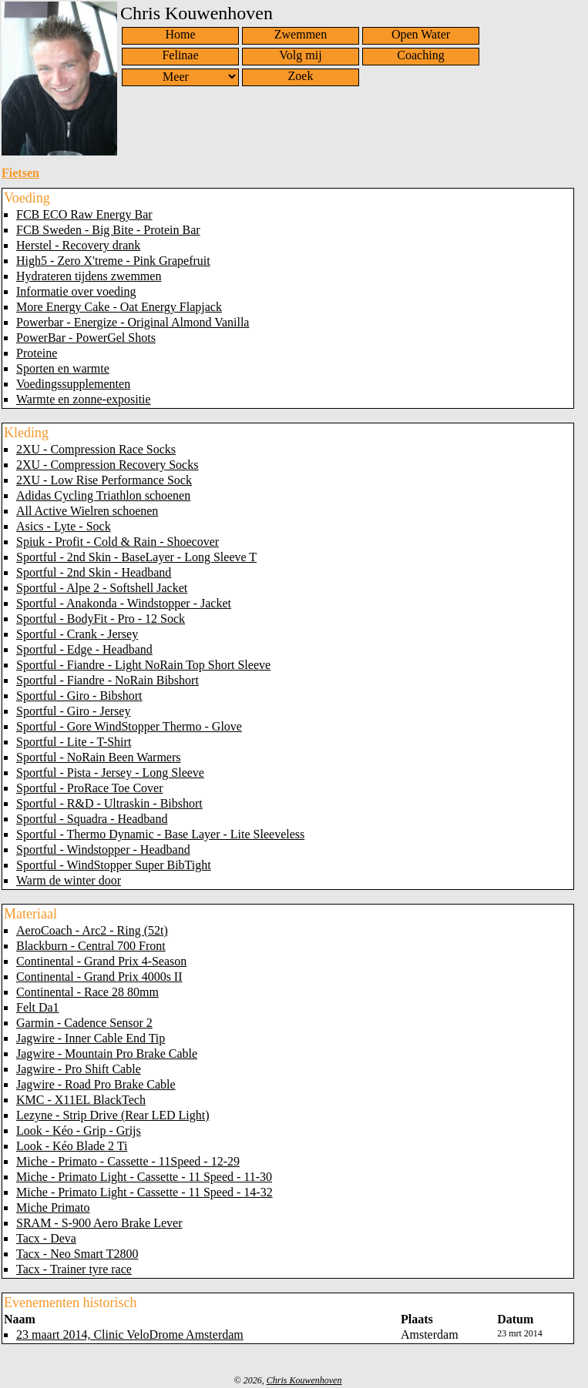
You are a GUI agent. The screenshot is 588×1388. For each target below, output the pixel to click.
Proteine (36, 353)
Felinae (180, 55)
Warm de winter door (68, 880)
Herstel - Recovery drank (78, 245)
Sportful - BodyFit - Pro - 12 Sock (100, 618)
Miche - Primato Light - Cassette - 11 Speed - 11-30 (144, 1176)
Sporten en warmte (62, 368)
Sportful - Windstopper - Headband (103, 849)
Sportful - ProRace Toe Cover (89, 787)
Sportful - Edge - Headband (84, 649)
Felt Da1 (37, 1007)
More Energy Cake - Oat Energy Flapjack (119, 306)
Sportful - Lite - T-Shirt (73, 741)
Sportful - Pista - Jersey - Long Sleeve (110, 772)
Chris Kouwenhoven (304, 1380)
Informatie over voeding (76, 291)
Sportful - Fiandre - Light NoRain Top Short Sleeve (143, 664)
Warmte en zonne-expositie (83, 399)
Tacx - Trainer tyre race (74, 1269)
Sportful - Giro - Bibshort (79, 695)
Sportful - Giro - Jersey (73, 710)
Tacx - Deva (46, 1238)
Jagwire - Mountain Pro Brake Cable (106, 1053)
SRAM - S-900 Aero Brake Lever (99, 1222)
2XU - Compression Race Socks (96, 449)
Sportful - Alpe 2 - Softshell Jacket (101, 587)
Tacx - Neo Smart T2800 (77, 1253)
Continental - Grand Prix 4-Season (101, 961)
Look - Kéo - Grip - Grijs (78, 1130)
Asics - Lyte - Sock (63, 526)
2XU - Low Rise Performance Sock (104, 480)
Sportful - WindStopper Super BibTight (113, 864)
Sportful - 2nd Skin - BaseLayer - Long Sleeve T (136, 557)
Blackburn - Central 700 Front (91, 945)
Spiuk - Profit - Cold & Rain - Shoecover (117, 541)
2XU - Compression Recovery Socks (107, 464)
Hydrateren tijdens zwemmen (88, 276)
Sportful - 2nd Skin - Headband (93, 572)
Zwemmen (300, 34)
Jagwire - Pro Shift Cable (78, 1068)
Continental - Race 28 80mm (87, 991)
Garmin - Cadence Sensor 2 (84, 1022)
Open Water (420, 34)
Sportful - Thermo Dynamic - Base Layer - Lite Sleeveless (160, 834)
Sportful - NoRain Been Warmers (98, 757)
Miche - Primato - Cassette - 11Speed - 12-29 (128, 1161)
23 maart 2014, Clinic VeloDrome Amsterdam (130, 1334)
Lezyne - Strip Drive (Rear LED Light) (113, 1115)
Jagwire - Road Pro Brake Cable (96, 1084)
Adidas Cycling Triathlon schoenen (103, 495)
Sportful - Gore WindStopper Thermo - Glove (129, 726)
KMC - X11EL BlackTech (81, 1099)
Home (180, 34)
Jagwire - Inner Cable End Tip (90, 1038)
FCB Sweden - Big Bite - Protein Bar (108, 229)
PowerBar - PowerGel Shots (86, 337)
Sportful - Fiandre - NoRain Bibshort (107, 680)
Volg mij (300, 55)
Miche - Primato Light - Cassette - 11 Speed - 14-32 (144, 1192)
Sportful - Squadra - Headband (91, 818)
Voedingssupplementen (73, 383)
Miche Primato (53, 1207)
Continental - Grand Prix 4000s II (99, 976)
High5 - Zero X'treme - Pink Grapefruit (113, 260)
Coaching (420, 55)
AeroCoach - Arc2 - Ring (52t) (92, 930)
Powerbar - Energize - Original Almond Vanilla (132, 322)
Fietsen (20, 172)
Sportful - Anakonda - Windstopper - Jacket (123, 603)
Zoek (301, 75)
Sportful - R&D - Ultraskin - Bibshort (109, 803)
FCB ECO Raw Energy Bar (84, 214)
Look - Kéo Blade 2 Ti (71, 1145)
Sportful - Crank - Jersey (77, 633)
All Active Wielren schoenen (87, 510)
